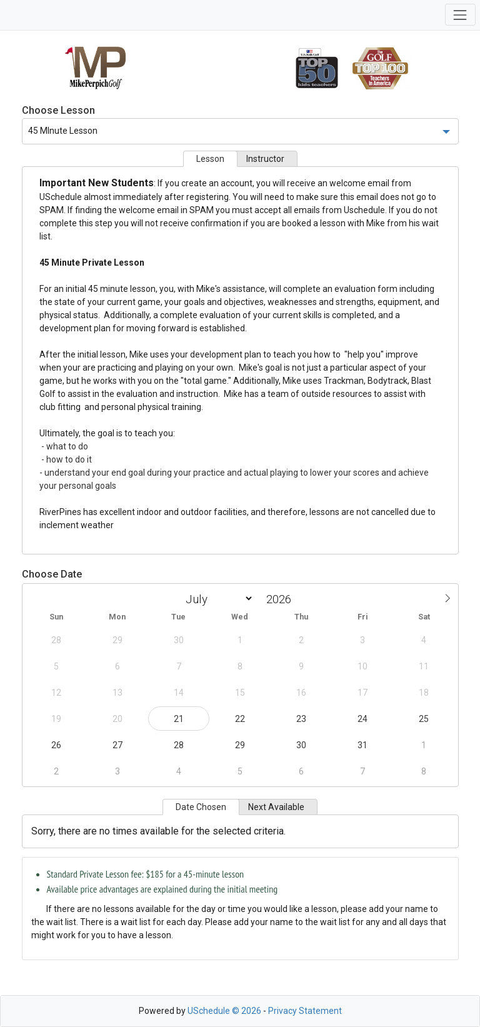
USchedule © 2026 (224, 1011)
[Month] (217, 598)
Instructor (265, 159)
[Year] (282, 599)
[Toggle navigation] (460, 15)
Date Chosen (201, 807)
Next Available (276, 807)
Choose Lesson (58, 110)
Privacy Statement (305, 1011)
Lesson (210, 159)
